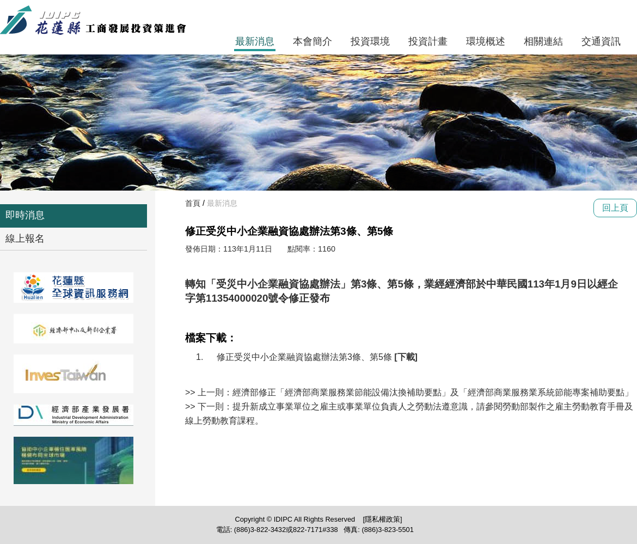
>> (191, 392)
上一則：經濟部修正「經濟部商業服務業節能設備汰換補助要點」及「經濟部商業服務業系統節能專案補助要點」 (415, 392)
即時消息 (25, 215)
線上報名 (25, 238)
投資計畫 (428, 41)
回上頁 (615, 207)
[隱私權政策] (382, 519)
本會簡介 (312, 41)
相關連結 (543, 41)
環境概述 (485, 41)
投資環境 (370, 41)
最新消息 (254, 41)
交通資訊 (601, 41)
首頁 (192, 203)
